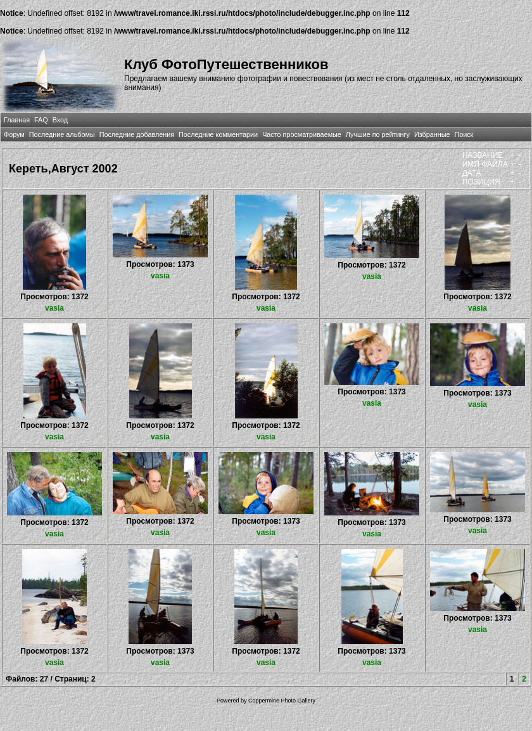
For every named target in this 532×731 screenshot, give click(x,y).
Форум (14, 134)
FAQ (41, 120)
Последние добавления (136, 134)
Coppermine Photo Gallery (281, 700)
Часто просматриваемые (301, 134)
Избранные (432, 134)
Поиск (463, 134)
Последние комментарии (218, 134)
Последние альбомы (62, 134)
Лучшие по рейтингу (378, 134)
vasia (54, 308)
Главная (17, 120)
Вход (60, 120)
